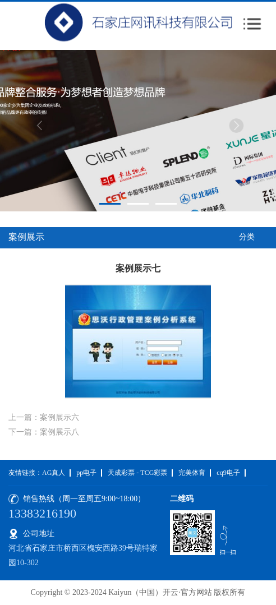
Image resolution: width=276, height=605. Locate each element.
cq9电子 (228, 473)
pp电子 (86, 473)
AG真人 (53, 473)
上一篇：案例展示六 (43, 417)
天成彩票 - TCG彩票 (137, 473)
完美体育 (191, 473)
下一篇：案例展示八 (43, 432)
